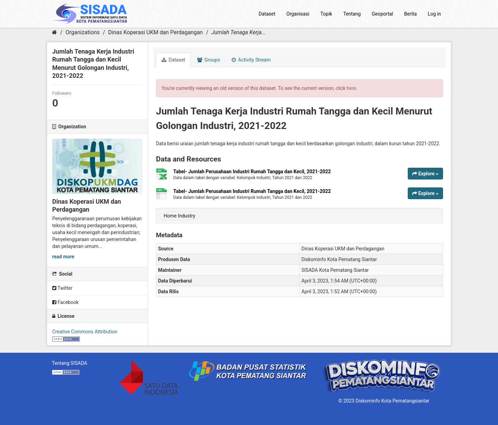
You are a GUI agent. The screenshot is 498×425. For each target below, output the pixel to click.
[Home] (54, 32)
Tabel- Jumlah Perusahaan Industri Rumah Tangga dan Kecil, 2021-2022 (252, 171)
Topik (326, 14)
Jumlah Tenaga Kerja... (238, 32)
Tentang (352, 14)
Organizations (83, 32)
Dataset (267, 14)
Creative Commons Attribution (84, 331)
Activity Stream (251, 60)
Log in (434, 14)
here (351, 88)
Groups (208, 60)
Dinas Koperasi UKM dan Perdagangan (155, 32)
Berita (410, 14)
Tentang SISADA (69, 363)
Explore (425, 173)
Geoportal (382, 14)
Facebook (65, 302)
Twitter (62, 288)
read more (63, 256)
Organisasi (297, 14)
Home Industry (179, 216)
